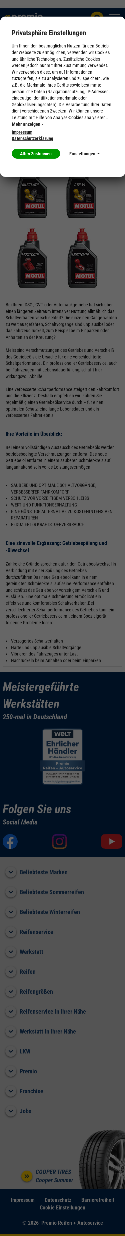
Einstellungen (84, 153)
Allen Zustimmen (36, 153)
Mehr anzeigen (27, 124)
